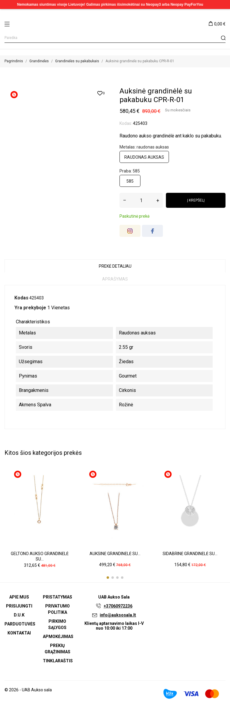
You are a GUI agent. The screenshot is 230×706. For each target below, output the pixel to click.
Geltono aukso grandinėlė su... (40, 556)
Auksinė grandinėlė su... (115, 553)
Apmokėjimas (58, 636)
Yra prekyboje (30, 307)
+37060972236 (118, 606)
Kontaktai (19, 633)
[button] (108, 577)
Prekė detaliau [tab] (115, 266)
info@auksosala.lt (118, 615)
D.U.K (19, 615)
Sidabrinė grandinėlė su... (190, 553)
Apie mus (19, 597)
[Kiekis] (141, 200)
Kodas (21, 298)
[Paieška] (115, 38)
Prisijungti (19, 606)
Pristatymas (57, 597)
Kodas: (125, 123)
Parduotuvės (19, 624)
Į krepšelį (196, 200)
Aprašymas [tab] (115, 279)
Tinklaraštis (58, 660)
